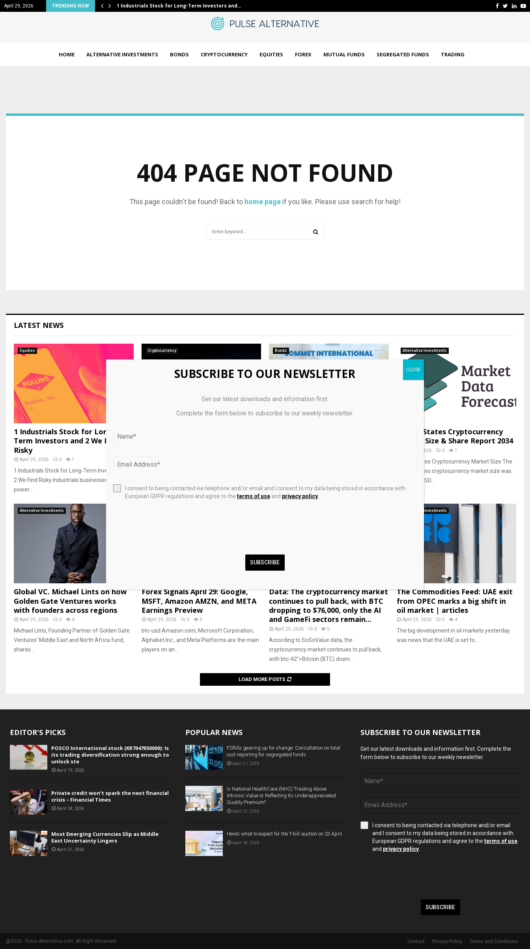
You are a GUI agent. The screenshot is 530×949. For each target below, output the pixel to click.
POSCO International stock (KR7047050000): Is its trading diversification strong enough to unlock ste (110, 754)
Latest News (38, 325)
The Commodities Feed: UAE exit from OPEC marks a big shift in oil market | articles (455, 601)
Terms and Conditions (494, 941)
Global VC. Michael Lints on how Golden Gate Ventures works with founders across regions (70, 601)
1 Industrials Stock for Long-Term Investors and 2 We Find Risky (66, 441)
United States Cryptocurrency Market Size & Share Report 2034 (455, 436)
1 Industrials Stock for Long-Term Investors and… (179, 5)
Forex (303, 54)
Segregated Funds (403, 54)
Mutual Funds (344, 54)
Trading (453, 54)
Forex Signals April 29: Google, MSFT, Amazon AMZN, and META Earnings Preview (199, 601)
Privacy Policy (447, 941)
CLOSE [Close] (413, 369)
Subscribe (440, 907)
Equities (271, 54)
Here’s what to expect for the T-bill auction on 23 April (284, 834)
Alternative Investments (122, 54)
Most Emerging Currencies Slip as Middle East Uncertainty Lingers (105, 837)
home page (262, 201)
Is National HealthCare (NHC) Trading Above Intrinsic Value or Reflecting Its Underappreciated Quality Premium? (281, 795)
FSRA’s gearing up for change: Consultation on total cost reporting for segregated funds (283, 751)
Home (67, 54)
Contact (416, 941)
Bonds (179, 54)
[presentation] (420, 876)
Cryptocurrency (224, 54)
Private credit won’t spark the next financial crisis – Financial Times (110, 796)
